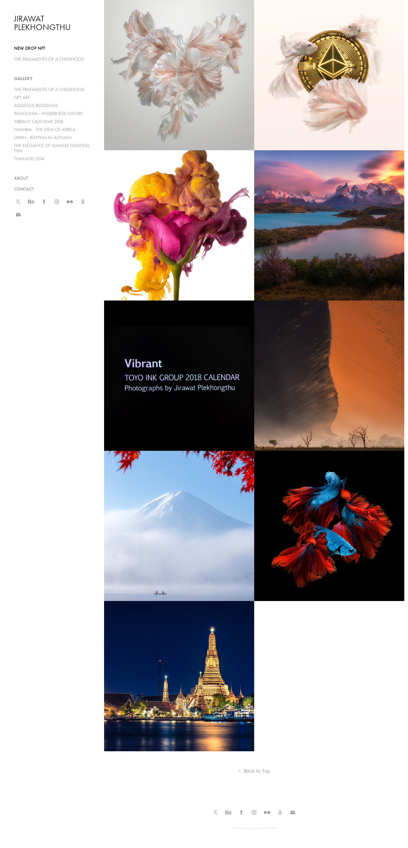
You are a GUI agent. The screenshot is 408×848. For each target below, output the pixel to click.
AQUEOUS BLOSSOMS (36, 105)
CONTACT (24, 189)
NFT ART (22, 97)
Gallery (23, 78)
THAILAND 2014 (29, 158)
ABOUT (21, 178)
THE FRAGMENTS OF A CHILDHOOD (49, 59)
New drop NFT (29, 48)
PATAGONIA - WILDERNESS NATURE (48, 113)
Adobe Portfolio (264, 828)
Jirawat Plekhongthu (42, 22)
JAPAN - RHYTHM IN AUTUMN (43, 137)
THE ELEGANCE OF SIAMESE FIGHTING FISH (52, 148)
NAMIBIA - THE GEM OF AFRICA (45, 129)
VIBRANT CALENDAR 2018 (38, 121)
